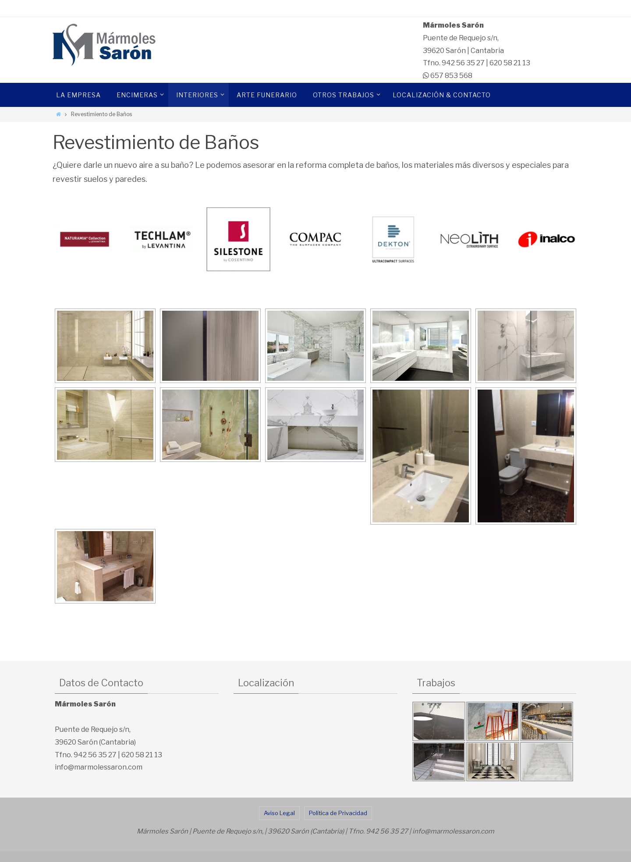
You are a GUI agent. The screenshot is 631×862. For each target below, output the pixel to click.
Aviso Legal (279, 812)
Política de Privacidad (338, 812)
